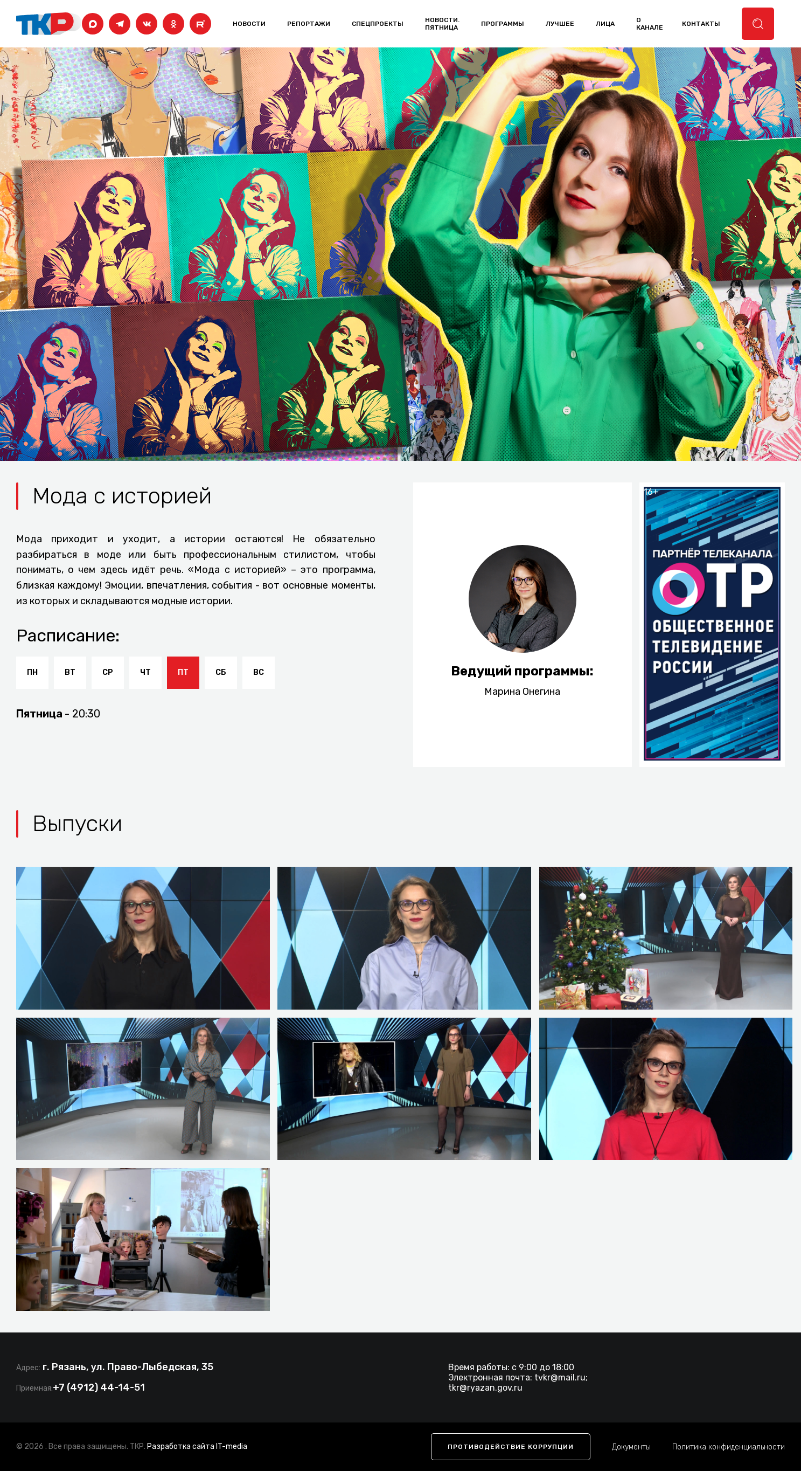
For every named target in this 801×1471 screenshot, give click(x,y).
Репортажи (308, 23)
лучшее (560, 23)
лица (605, 23)
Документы (631, 1447)
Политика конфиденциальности (728, 1447)
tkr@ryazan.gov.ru (485, 1388)
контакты (701, 23)
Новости (249, 23)
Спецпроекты (377, 23)
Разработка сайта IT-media (197, 1446)
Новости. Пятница (442, 23)
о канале (649, 23)
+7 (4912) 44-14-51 (99, 1387)
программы (502, 23)
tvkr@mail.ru (560, 1377)
